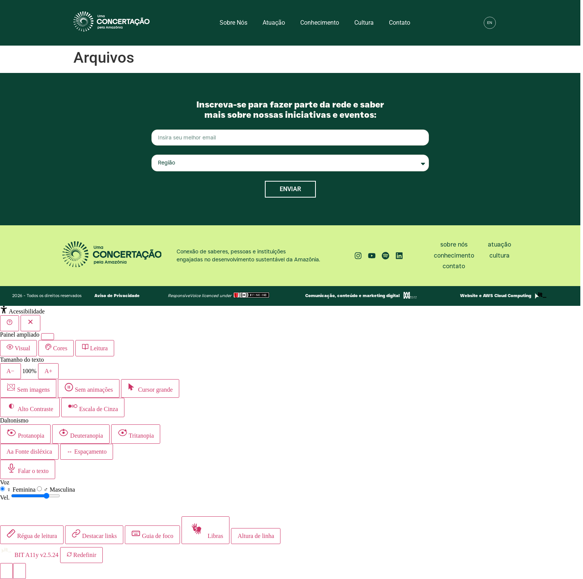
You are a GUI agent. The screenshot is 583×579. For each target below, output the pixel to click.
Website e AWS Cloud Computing (495, 295)
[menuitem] (490, 23)
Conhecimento (319, 22)
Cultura (364, 22)
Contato (399, 22)
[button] (506, 23)
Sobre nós (233, 22)
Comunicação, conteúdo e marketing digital (352, 295)
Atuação (274, 22)
